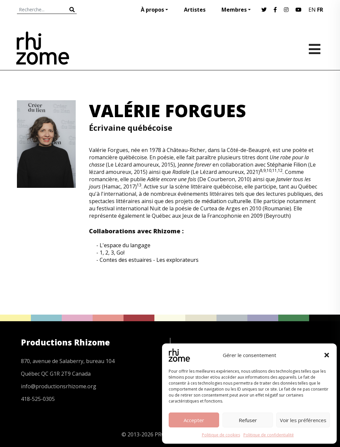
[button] (326, 355)
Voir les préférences (303, 420)
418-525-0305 (38, 399)
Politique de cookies (221, 435)
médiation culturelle (226, 201)
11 (274, 170)
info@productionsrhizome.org (58, 386)
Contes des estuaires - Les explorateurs (149, 259)
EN (312, 9)
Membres (234, 9)
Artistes (195, 9)
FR (320, 9)
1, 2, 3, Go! (112, 252)
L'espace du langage (125, 245)
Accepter (194, 420)
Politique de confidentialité (268, 435)
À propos (152, 9)
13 (139, 185)
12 (280, 170)
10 (269, 170)
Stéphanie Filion (287, 164)
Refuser (248, 420)
